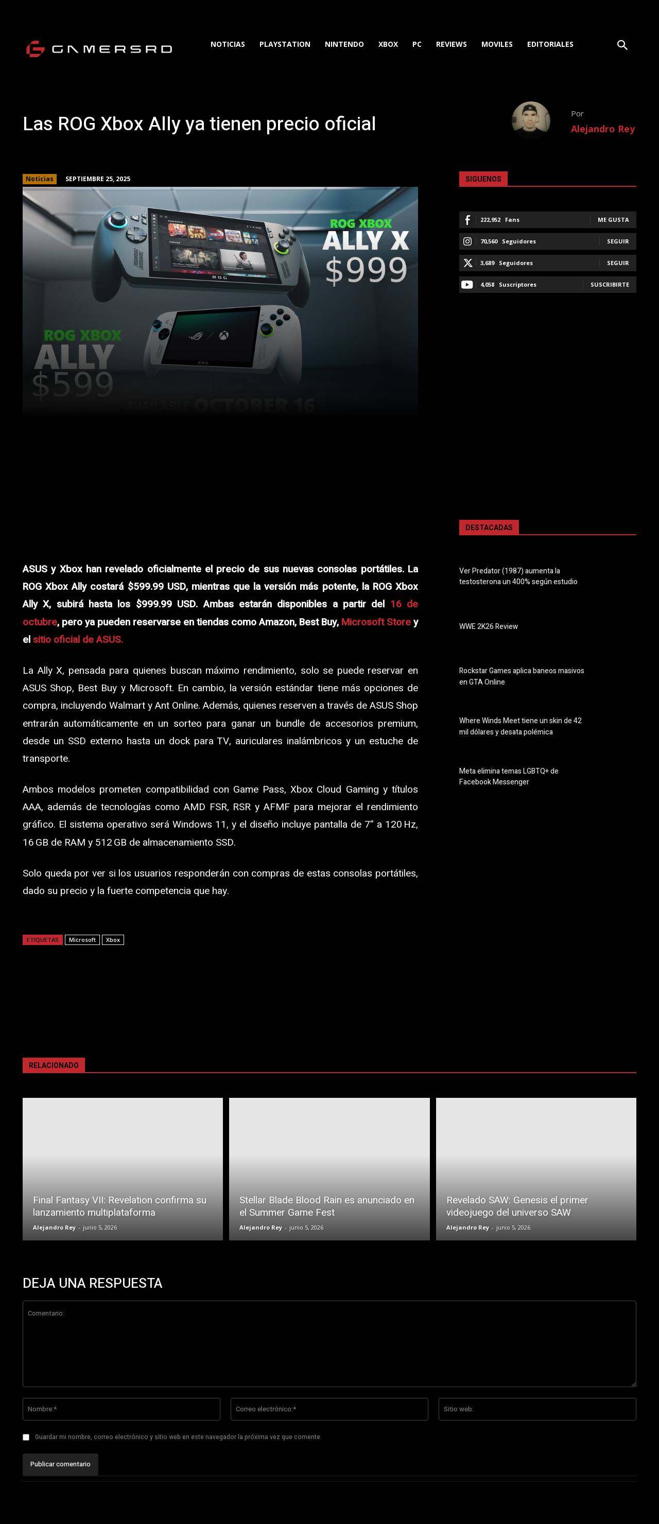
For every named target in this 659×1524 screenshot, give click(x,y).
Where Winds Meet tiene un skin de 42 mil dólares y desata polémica (520, 727)
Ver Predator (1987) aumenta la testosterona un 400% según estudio (518, 576)
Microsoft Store (376, 622)
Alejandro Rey (603, 128)
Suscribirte (610, 284)
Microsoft (82, 939)
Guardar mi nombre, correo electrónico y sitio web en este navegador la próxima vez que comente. (178, 1437)
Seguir (618, 241)
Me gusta (613, 219)
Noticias (40, 179)
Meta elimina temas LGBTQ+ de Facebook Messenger (509, 776)
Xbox (113, 939)
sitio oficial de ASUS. (78, 640)
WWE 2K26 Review (488, 626)
